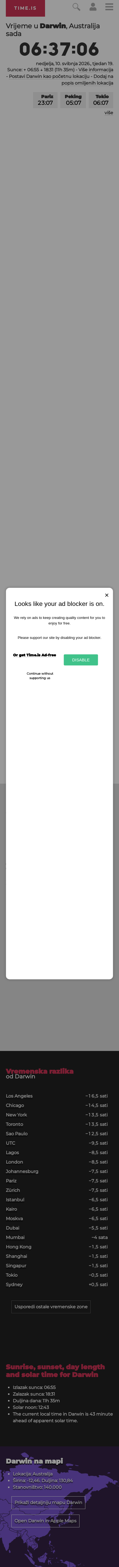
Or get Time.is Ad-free (34, 655)
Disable (81, 659)
